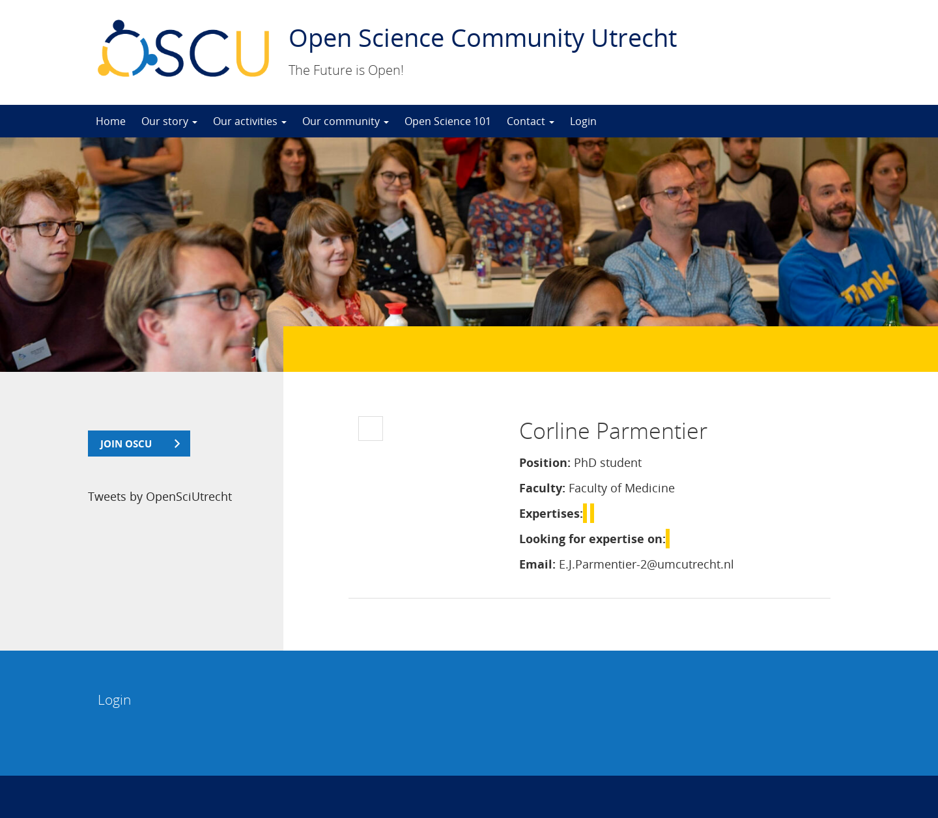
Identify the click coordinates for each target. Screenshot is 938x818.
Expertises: (551, 513)
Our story (169, 121)
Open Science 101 (448, 121)
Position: (545, 462)
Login (583, 121)
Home (111, 121)
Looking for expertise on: (592, 538)
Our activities (250, 121)
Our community (345, 121)
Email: (537, 564)
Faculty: (542, 488)
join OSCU (126, 443)
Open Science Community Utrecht (483, 37)
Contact (530, 121)
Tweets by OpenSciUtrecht (160, 496)
